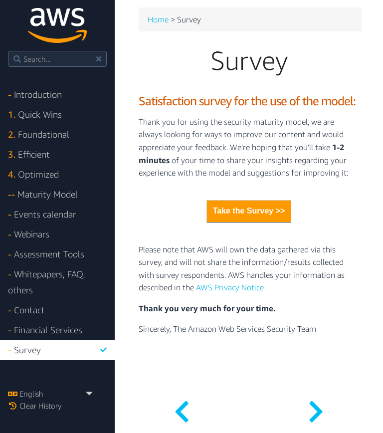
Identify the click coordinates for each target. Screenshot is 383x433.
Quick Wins (35, 114)
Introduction (35, 94)
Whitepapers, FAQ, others (46, 282)
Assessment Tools (46, 254)
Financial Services (45, 330)
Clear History (34, 405)
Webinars (28, 234)
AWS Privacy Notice (230, 287)
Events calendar (42, 214)
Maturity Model (43, 194)
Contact (26, 310)
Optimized (33, 174)
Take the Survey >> (249, 211)
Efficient (29, 154)
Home (158, 19)
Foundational (38, 134)
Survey (57, 350)
